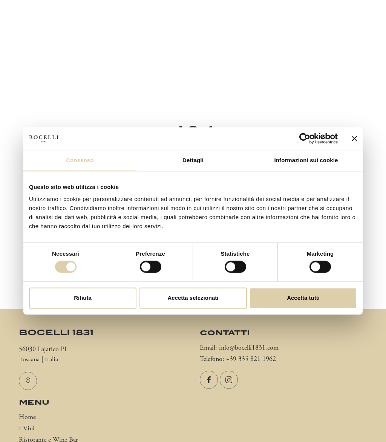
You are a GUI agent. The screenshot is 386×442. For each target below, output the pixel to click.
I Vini (27, 428)
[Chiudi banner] (354, 138)
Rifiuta (83, 298)
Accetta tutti (303, 298)
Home (27, 417)
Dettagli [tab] (193, 160)
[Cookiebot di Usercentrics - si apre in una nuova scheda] (305, 138)
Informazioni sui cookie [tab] (306, 160)
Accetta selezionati (192, 298)
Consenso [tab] (79, 160)
